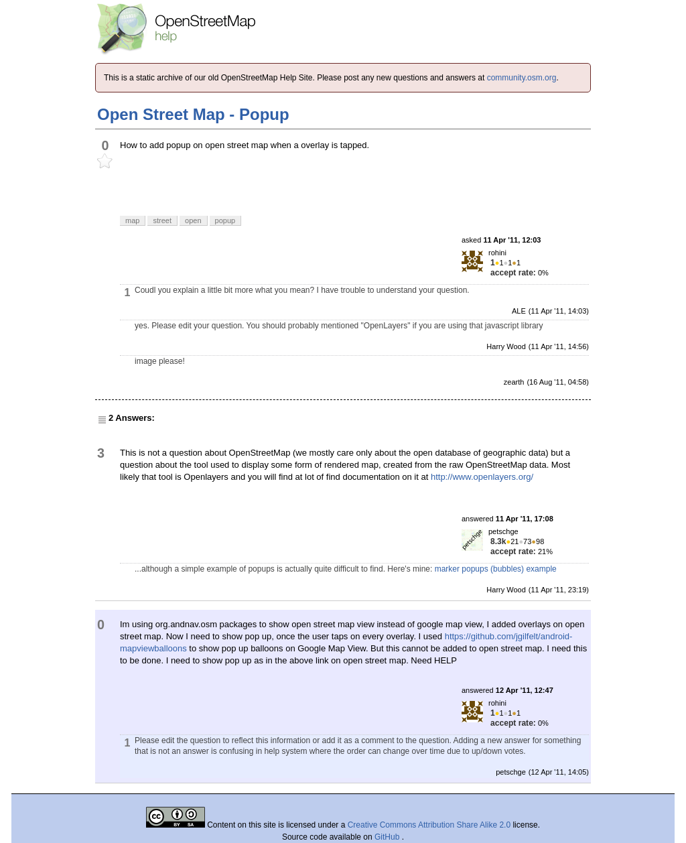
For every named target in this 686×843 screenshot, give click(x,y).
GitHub (388, 837)
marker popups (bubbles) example (496, 569)
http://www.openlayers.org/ (482, 477)
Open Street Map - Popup (193, 114)
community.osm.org (522, 77)
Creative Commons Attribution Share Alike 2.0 (429, 825)
